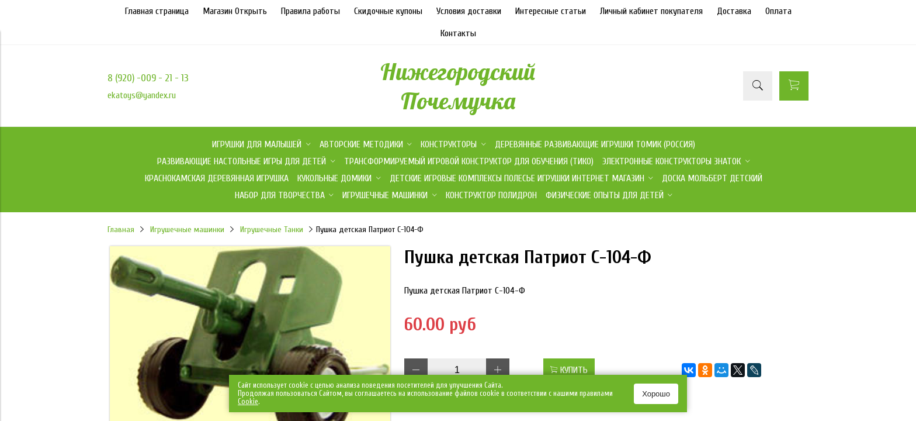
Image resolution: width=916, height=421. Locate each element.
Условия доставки (468, 11)
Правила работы (310, 11)
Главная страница (157, 11)
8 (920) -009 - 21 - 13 (148, 78)
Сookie (248, 401)
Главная (120, 229)
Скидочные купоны (388, 11)
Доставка (734, 11)
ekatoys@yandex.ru (141, 95)
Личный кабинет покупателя (651, 11)
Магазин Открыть (235, 11)
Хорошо (656, 393)
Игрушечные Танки (271, 229)
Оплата (778, 11)
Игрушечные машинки (187, 229)
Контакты (458, 33)
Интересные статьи (550, 11)
